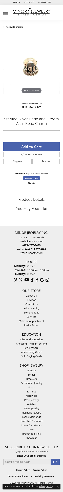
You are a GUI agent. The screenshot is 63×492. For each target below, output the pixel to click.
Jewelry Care (31, 347)
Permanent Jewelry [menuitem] (31, 383)
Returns (46, 161)
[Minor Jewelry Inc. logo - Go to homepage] (32, 12)
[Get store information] (31, 253)
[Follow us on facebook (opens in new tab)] (37, 280)
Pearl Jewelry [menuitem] (31, 400)
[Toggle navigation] (5, 12)
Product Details (31, 199)
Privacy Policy (31, 308)
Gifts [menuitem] (31, 429)
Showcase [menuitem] (31, 438)
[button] (16, 2)
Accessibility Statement (43, 476)
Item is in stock (32, 178)
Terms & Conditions (18, 476)
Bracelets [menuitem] (31, 378)
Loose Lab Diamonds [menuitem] (31, 421)
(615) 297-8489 (31, 106)
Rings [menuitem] (31, 387)
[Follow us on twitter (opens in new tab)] (21, 280)
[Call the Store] (31, 245)
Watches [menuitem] (31, 404)
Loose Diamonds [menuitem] (31, 416)
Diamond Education (31, 339)
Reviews (31, 300)
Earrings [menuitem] (31, 391)
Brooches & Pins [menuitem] (31, 433)
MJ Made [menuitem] (31, 370)
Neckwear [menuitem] (31, 395)
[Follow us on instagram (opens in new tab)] (47, 280)
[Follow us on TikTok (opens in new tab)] (32, 280)
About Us (31, 295)
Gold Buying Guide (31, 356)
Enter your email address (31, 455)
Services (31, 316)
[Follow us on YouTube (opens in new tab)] (26, 280)
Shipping (17, 161)
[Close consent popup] (58, 487)
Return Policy (23, 470)
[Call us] (31, 249)
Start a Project (31, 325)
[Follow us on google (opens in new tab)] (42, 280)
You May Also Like (31, 208)
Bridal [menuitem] (31, 374)
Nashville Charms (14, 26)
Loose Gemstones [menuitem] (31, 425)
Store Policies (31, 312)
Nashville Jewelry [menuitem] (31, 412)
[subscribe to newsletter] (55, 462)
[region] (31, 66)
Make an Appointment (31, 321)
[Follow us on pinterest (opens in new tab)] (15, 280)
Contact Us (31, 304)
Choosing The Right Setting (31, 343)
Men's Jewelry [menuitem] (31, 408)
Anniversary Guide (31, 352)
